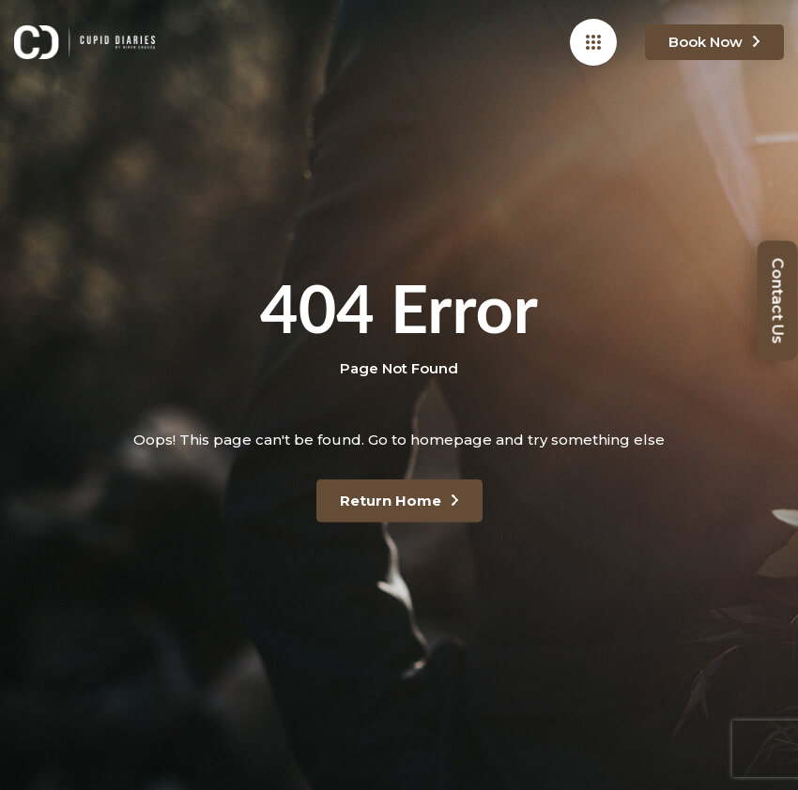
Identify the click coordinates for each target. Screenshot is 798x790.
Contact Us (778, 300)
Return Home (390, 500)
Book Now (705, 42)
